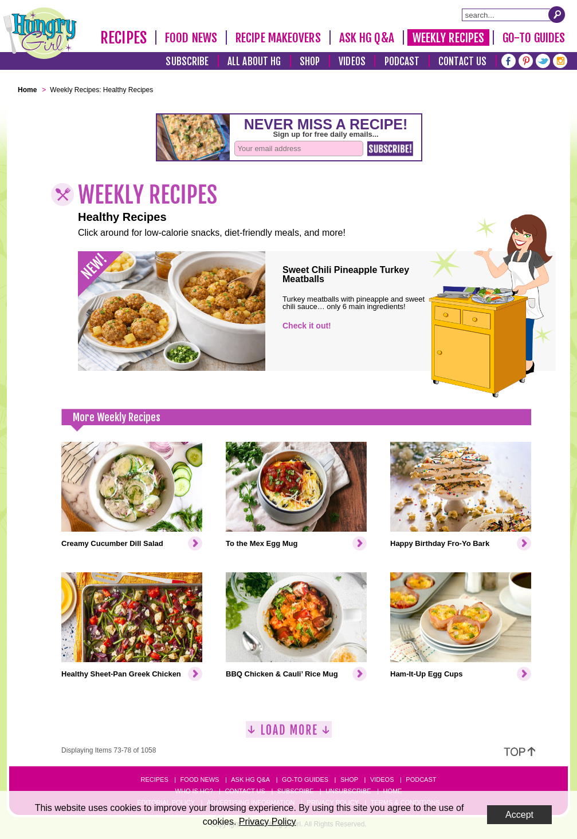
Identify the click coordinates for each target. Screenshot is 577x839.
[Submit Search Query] (557, 14)
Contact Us (462, 62)
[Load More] (289, 734)
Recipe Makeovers (278, 37)
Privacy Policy (267, 821)
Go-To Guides (534, 37)
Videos (352, 62)
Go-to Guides (305, 779)
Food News (191, 37)
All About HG (254, 62)
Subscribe (187, 62)
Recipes (123, 38)
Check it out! (306, 325)
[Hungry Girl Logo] (40, 33)
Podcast (402, 62)
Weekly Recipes (448, 37)
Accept (519, 815)
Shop (310, 62)
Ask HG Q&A (366, 37)
